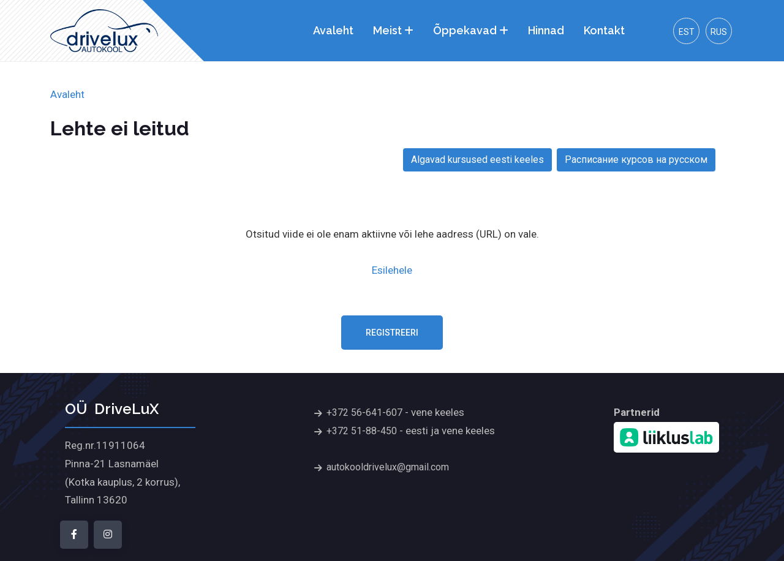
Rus (718, 32)
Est (687, 32)
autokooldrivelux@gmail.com (387, 467)
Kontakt (604, 30)
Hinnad (546, 30)
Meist (387, 30)
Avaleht (333, 30)
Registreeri (392, 332)
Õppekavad (465, 30)
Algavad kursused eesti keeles (477, 159)
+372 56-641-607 (364, 412)
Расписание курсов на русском (636, 159)
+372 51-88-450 (361, 431)
